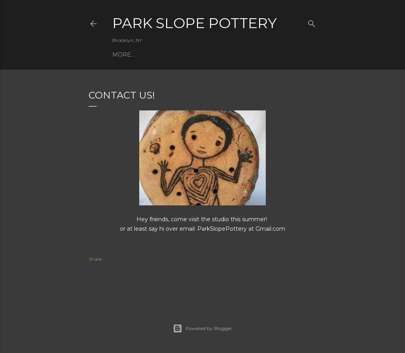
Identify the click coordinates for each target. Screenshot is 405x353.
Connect (162, 54)
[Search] (311, 22)
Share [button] (95, 259)
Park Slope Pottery (194, 23)
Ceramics (128, 54)
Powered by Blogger (202, 328)
